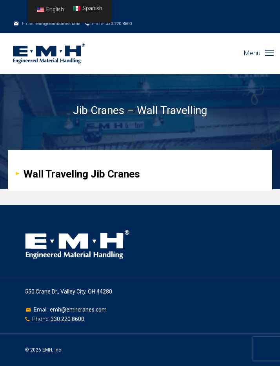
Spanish (87, 8)
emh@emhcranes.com (57, 23)
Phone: (41, 319)
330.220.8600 (119, 23)
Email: (42, 309)
